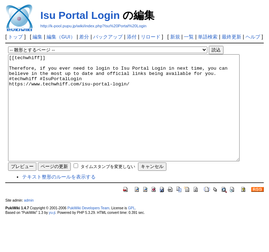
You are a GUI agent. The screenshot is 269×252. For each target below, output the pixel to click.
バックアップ (108, 37)
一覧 (189, 37)
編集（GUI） (61, 37)
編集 (37, 37)
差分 (84, 37)
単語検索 (208, 37)
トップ (15, 37)
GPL (131, 229)
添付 (132, 37)
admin (29, 221)
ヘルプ (253, 37)
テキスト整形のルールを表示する (59, 198)
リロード (150, 37)
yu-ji (52, 234)
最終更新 (231, 37)
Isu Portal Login (80, 15)
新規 (175, 37)
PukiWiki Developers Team (88, 229)
